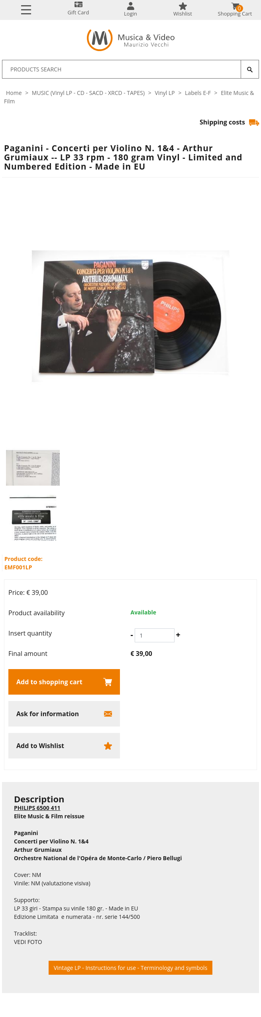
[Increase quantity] (178, 635)
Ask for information (47, 713)
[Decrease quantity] (132, 635)
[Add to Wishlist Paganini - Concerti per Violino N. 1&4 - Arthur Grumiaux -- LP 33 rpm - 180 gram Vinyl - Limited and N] (64, 745)
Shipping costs (229, 122)
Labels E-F (198, 93)
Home (14, 93)
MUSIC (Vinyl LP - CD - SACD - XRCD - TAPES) (88, 93)
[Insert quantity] (155, 635)
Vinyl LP (165, 93)
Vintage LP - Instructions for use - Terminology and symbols (131, 968)
